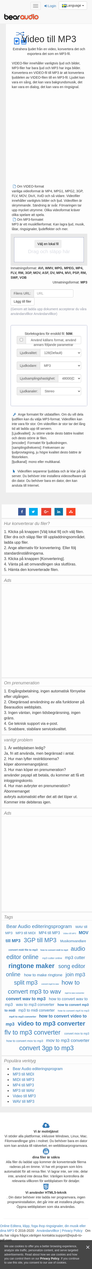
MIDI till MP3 (23, 1080)
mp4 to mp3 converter (22, 1016)
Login (50, 6)
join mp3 (75, 975)
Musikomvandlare (73, 941)
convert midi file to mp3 (23, 949)
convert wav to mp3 (26, 998)
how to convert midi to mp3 (54, 950)
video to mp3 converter (51, 1023)
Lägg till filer (22, 301)
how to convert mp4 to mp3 (73, 1010)
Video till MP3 (69, 933)
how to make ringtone (43, 975)
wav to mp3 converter (35, 1004)
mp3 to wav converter (74, 993)
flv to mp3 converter (32, 1032)
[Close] (88, 1247)
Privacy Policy (71, 1231)
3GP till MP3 (40, 940)
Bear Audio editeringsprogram (39, 926)
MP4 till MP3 (49, 933)
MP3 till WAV (23, 1091)
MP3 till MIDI (26, 933)
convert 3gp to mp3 (46, 1048)
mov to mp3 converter (67, 1040)
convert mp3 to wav (50, 984)
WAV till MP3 (23, 1101)
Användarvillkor (44, 314)
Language (73, 5)
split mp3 (26, 982)
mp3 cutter (75, 957)
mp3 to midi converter (36, 1010)
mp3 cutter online (52, 958)
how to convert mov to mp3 (24, 1041)
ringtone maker (31, 965)
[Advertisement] (44, 138)
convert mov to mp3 (76, 1033)
